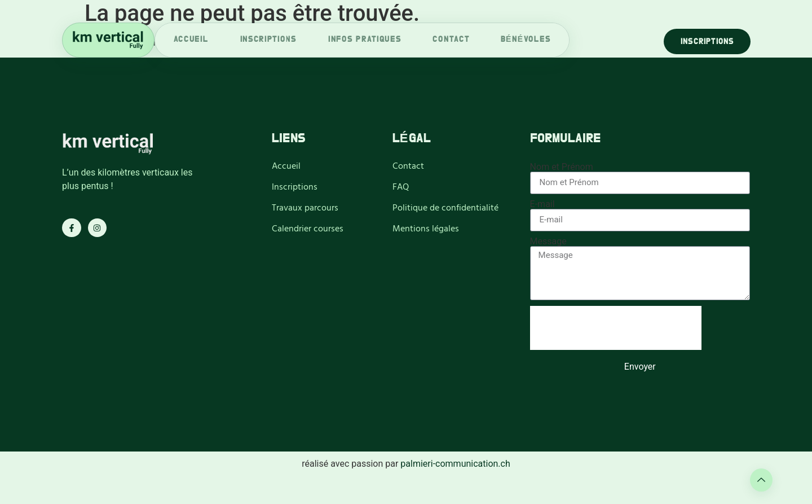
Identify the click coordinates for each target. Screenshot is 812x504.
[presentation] (615, 328)
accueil (191, 40)
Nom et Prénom (561, 167)
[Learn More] (761, 480)
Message (548, 241)
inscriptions (268, 40)
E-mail (542, 204)
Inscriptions (707, 42)
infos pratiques (364, 40)
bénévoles (525, 40)
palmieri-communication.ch (455, 463)
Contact (451, 40)
